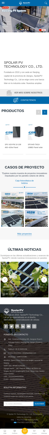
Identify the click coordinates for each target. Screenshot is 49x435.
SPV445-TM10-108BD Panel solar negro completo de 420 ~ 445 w (35, 146)
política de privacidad (27, 420)
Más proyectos (24, 234)
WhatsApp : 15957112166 (17, 357)
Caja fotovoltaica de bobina (24, 184)
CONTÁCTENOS (24, 100)
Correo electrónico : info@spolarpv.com (22, 353)
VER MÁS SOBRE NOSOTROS (24, 92)
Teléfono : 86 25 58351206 (17, 349)
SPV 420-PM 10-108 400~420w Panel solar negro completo (13, 146)
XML (12, 420)
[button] (21, 29)
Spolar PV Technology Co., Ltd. (23, 64)
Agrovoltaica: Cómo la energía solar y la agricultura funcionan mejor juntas (23, 288)
